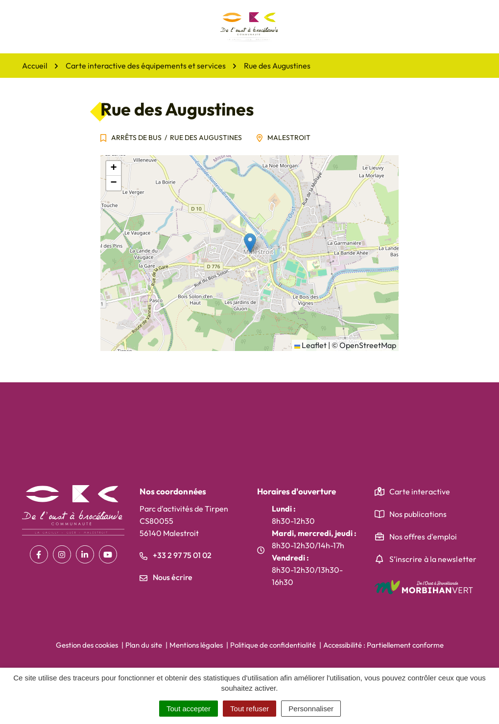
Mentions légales (196, 645)
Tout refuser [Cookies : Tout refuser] (249, 708)
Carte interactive (420, 491)
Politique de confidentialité (273, 645)
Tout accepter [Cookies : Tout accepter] (188, 708)
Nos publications (418, 514)
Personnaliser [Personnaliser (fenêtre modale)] (310, 708)
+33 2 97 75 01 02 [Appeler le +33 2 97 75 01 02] (176, 555)
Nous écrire (166, 577)
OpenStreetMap (367, 345)
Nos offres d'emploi (423, 536)
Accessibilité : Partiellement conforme (383, 645)
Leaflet (310, 345)
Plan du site (143, 645)
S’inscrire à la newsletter (433, 559)
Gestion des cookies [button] (87, 645)
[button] (250, 243)
